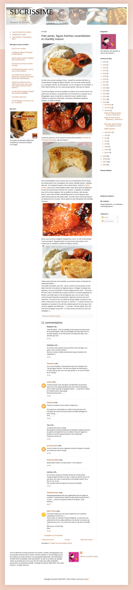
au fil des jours (52, 445)
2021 (105, 70)
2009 (105, 156)
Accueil (67, 540)
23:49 (49, 465)
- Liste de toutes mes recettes (21, 32)
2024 (105, 65)
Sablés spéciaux (109, 129)
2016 (105, 85)
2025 (105, 62)
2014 (105, 91)
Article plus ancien (86, 540)
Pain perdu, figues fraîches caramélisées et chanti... (113, 125)
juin (106, 138)
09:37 (49, 504)
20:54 (49, 531)
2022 (105, 68)
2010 (105, 102)
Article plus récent (48, 540)
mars (106, 147)
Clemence (50, 363)
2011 (105, 99)
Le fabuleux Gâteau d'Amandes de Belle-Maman (22, 53)
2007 (105, 162)
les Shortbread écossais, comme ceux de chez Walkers (22, 70)
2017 (105, 82)
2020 (105, 73)
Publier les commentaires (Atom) (61, 543)
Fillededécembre (53, 493)
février (107, 150)
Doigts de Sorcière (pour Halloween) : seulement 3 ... (113, 119)
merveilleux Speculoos (19, 97)
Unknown (50, 402)
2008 (105, 159)
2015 (105, 88)
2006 (105, 165)
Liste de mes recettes (19, 48)
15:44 (49, 486)
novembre (108, 108)
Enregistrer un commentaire (53, 535)
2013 (105, 94)
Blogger (86, 579)
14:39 (49, 396)
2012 (105, 96)
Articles (105, 217)
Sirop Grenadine (52, 460)
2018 (105, 79)
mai (106, 141)
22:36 (49, 453)
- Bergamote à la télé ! (19, 34)
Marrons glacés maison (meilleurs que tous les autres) (23, 59)
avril (106, 144)
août (106, 135)
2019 (105, 76)
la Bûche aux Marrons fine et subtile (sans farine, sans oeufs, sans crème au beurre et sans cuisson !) (22, 84)
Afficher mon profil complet (89, 556)
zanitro (49, 382)
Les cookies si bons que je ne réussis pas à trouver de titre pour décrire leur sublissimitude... (23, 76)
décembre (108, 105)
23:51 (49, 375)
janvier (107, 152)
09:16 (49, 338)
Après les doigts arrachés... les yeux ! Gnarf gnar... (113, 114)
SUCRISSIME (31, 12)
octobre (107, 110)
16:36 (49, 418)
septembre (108, 132)
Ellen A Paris (51, 511)
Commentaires (107, 221)
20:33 (49, 357)
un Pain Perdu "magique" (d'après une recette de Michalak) (23, 92)
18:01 (49, 439)
